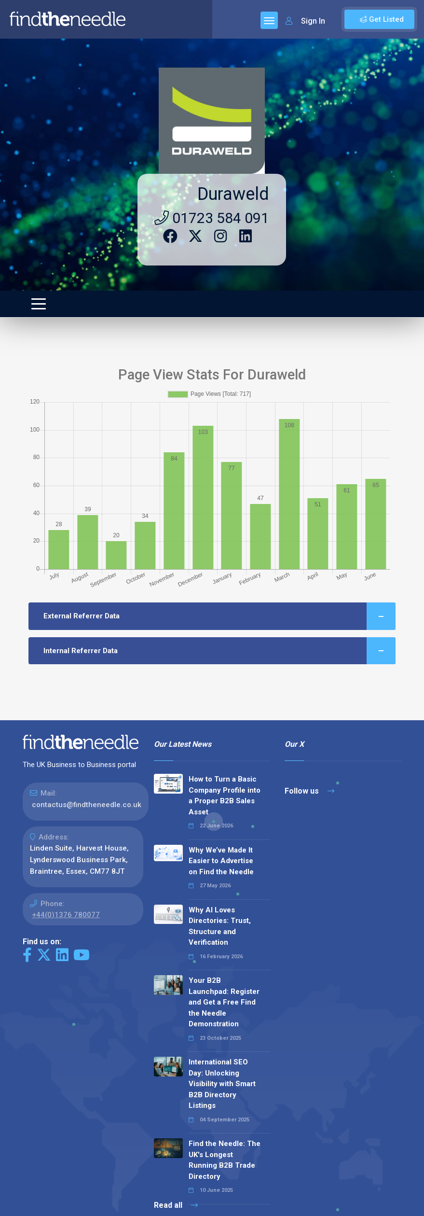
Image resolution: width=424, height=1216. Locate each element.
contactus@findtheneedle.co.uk (86, 804)
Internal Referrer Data (219, 651)
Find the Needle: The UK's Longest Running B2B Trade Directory (224, 1160)
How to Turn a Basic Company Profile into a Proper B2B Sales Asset (224, 795)
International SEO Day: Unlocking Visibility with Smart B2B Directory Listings (222, 1084)
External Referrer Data (219, 616)
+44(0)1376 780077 (66, 914)
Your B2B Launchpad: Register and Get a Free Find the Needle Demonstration (224, 1002)
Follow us (309, 791)
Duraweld (233, 194)
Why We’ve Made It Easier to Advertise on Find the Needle (221, 861)
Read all (176, 1205)
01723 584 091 (211, 218)
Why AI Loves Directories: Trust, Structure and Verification (220, 926)
